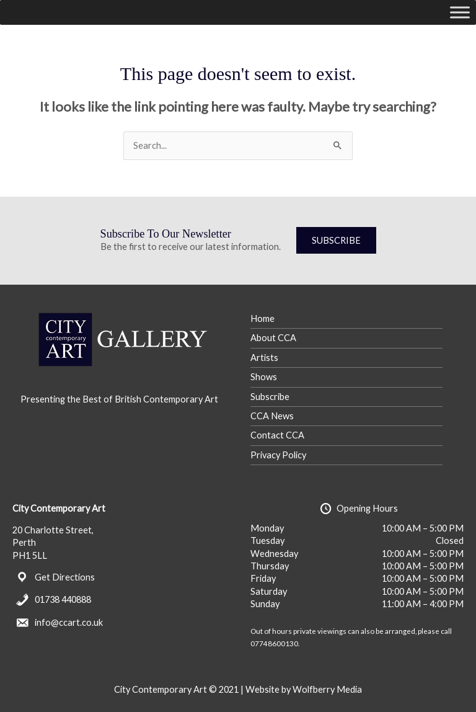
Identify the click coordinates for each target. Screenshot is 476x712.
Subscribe (269, 396)
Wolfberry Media (327, 689)
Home (262, 318)
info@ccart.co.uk (69, 622)
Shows (263, 377)
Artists (264, 357)
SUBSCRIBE (336, 240)
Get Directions (65, 577)
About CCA (273, 337)
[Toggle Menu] (460, 12)
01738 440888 (63, 599)
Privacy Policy (278, 455)
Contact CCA (277, 435)
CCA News (272, 416)
